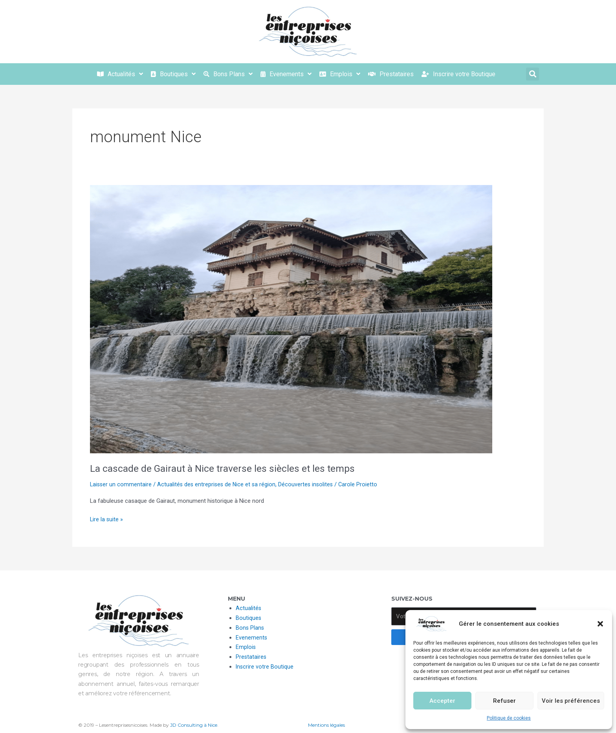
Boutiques (249, 617)
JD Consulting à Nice (193, 725)
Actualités (249, 608)
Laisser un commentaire (121, 484)
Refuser (504, 700)
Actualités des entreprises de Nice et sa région (218, 484)
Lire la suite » (107, 519)
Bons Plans (250, 627)
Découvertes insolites (309, 484)
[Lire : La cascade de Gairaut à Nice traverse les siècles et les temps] (291, 318)
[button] (600, 624)
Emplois (246, 647)
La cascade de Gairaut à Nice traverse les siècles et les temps (225, 468)
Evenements (252, 637)
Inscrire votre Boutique (265, 666)
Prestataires (251, 656)
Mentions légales (326, 725)
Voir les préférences (571, 700)
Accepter (442, 700)
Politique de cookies (509, 718)
